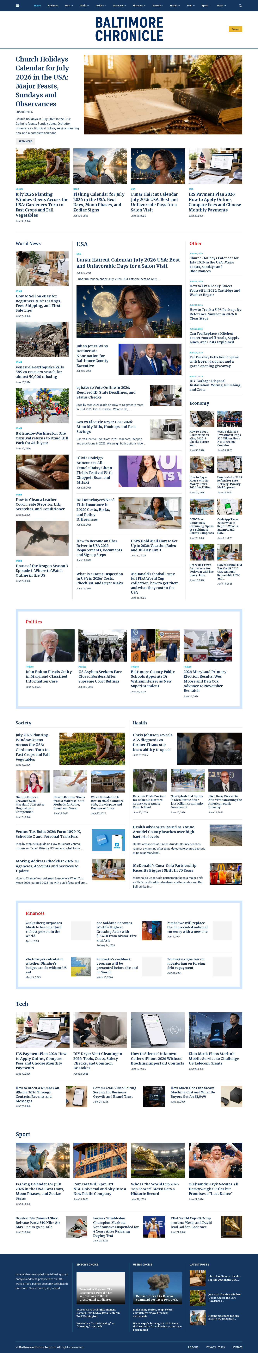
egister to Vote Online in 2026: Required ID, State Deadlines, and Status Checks (106, 392)
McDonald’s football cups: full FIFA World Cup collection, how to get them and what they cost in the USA (155, 583)
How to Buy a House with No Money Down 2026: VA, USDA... (201, 482)
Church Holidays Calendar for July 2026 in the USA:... (224, 1278)
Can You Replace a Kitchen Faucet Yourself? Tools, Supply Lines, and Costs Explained (214, 338)
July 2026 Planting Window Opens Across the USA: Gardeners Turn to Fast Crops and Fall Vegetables (42, 205)
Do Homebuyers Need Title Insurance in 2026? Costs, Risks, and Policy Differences (96, 510)
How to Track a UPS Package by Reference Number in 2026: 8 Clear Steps (215, 314)
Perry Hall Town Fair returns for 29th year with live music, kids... (202, 570)
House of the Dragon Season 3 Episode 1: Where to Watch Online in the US (42, 571)
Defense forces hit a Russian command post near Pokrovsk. (157, 1298)
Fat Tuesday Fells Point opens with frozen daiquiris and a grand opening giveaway (214, 361)
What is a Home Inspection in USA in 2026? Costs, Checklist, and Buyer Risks (100, 579)
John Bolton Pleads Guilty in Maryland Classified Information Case (49, 676)
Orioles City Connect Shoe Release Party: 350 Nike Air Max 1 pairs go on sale (38, 1222)
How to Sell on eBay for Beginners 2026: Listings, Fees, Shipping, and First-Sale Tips (39, 303)
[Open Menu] (17, 5)
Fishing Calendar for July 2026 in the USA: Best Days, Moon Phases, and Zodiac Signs (40, 1191)
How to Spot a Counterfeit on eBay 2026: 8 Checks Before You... (199, 438)
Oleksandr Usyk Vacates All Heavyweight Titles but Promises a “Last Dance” (213, 1189)
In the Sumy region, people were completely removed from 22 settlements (152, 1313)
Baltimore (53, 5)
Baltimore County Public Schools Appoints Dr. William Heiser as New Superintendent (153, 679)
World (83, 5)
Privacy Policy (215, 1347)
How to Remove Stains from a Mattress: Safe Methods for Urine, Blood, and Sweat (69, 802)
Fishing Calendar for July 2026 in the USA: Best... (223, 1317)
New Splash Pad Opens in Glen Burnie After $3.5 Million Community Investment (187, 801)
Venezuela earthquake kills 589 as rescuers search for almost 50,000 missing (40, 372)
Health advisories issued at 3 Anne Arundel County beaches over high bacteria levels (163, 832)
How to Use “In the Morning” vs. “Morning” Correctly (96, 1325)
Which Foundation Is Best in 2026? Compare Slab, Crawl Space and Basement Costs (107, 802)
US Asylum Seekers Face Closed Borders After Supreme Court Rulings (100, 676)
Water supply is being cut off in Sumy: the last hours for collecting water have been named (157, 1326)
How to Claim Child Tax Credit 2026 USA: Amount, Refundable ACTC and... (229, 571)
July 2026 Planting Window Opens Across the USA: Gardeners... (224, 1298)
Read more (25, 141)
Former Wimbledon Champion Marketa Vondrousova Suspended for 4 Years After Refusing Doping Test (116, 1227)
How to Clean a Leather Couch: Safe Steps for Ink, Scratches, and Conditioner (40, 504)
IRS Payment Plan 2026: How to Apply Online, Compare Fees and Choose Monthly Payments (41, 1061)
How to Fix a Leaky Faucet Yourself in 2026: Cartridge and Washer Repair (215, 290)
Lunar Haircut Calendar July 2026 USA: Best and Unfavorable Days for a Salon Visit (128, 263)
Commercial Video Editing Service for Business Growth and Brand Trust (114, 1092)
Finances (138, 5)
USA (67, 5)
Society (156, 5)
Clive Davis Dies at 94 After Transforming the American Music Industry (225, 801)
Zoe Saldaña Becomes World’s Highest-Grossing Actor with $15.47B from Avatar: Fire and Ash (116, 931)
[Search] (240, 5)
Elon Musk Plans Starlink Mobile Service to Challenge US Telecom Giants (214, 1058)
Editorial (193, 1347)
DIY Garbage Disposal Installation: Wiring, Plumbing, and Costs (215, 385)
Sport (205, 5)
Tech (189, 5)
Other (220, 5)
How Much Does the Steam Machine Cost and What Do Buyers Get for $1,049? (193, 1092)
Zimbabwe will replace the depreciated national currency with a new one (187, 927)
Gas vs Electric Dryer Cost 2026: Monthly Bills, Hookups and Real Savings (106, 427)
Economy (118, 5)
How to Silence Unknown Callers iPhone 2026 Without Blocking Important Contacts (157, 1058)
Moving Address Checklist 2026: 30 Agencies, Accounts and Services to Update (47, 866)
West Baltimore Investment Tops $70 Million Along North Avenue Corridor (229, 438)
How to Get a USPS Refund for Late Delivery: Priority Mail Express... (229, 482)
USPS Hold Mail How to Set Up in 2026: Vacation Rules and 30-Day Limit (154, 546)
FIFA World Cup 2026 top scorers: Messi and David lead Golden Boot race (191, 1222)
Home (37, 5)
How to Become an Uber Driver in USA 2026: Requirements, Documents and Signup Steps (99, 548)
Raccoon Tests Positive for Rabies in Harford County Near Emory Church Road (149, 801)
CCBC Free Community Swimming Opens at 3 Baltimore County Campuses (202, 526)
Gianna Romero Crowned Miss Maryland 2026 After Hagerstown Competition (30, 804)
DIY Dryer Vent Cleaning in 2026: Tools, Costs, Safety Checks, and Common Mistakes (97, 1061)
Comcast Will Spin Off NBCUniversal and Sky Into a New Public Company (99, 1189)
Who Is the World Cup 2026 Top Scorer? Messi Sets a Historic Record (155, 1189)
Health (173, 5)
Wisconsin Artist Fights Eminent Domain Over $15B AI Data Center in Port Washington (98, 1313)
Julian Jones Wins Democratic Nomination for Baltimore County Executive (92, 356)
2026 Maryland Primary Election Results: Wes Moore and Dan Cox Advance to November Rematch (205, 681)
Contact (235, 29)
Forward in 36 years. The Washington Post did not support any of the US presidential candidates (96, 1294)
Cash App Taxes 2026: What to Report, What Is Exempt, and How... (228, 526)
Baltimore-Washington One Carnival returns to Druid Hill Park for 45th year (42, 438)
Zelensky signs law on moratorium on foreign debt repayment (186, 963)
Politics (100, 5)
